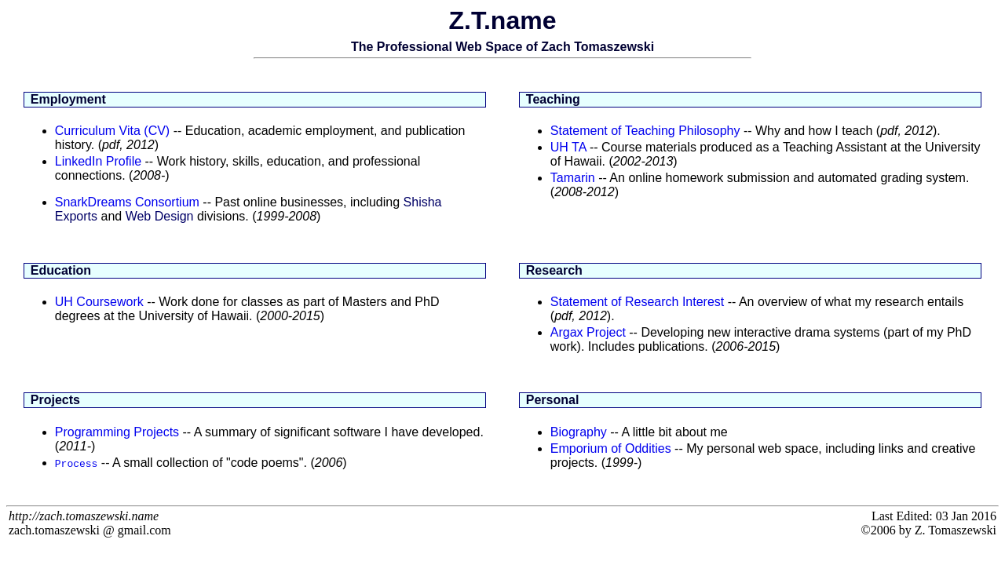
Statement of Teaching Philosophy (645, 130)
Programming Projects (117, 432)
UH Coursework (99, 301)
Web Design (160, 216)
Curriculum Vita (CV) (112, 130)
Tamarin (572, 177)
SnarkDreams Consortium (127, 202)
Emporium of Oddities (610, 448)
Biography (578, 432)
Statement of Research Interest (637, 301)
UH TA (568, 147)
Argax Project (588, 332)
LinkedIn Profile (98, 161)
